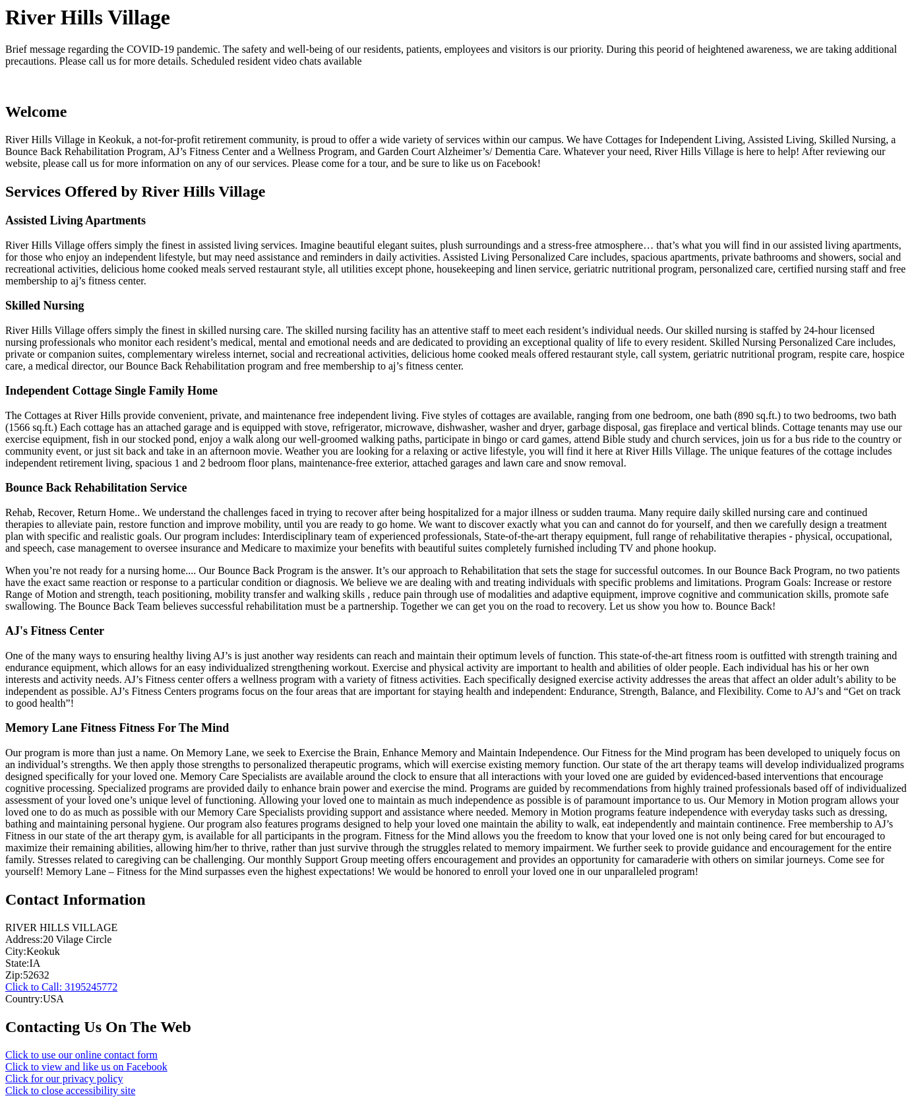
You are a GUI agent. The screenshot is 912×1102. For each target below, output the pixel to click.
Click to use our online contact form (81, 1054)
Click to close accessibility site (70, 1090)
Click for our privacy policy (64, 1078)
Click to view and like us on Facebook (86, 1066)
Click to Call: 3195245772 (61, 986)
